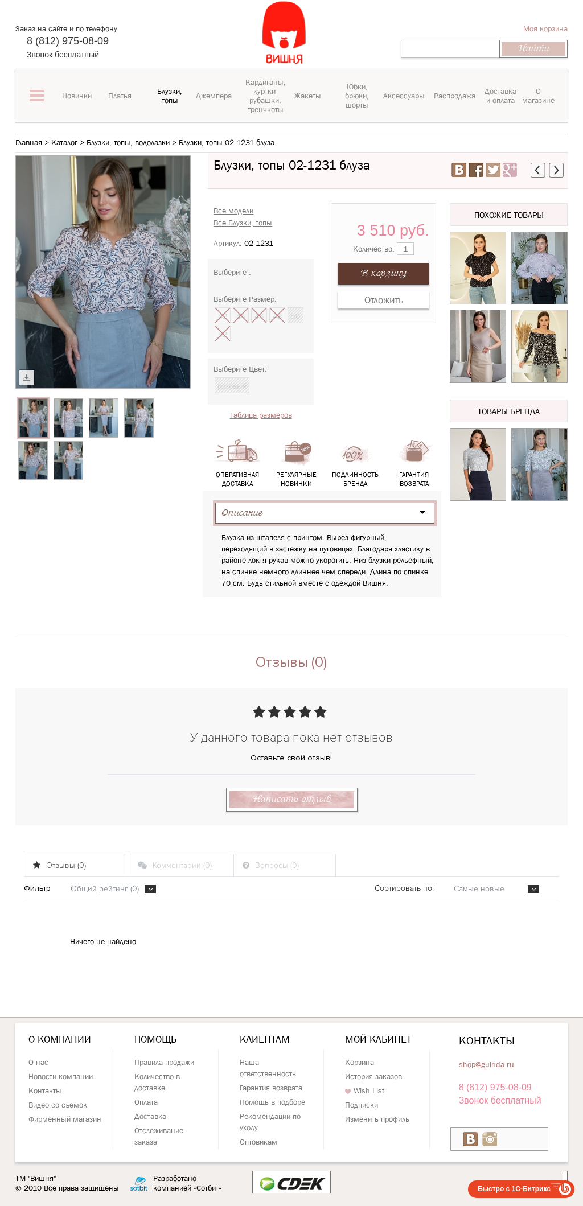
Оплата (146, 1101)
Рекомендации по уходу (270, 1122)
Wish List (364, 1090)
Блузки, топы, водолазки (128, 142)
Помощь (155, 1039)
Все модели (233, 210)
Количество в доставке (157, 1082)
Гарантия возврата (414, 463)
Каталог (64, 142)
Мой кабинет (378, 1039)
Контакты (44, 1090)
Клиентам (265, 1039)
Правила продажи (164, 1062)
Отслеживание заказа (158, 1136)
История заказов (373, 1076)
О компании (59, 1039)
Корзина (359, 1062)
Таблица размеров (261, 414)
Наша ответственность (268, 1067)
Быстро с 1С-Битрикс (514, 1189)
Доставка (150, 1116)
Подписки (361, 1104)
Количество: (383, 248)
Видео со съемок (57, 1104)
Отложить (383, 300)
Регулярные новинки (296, 463)
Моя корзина (545, 28)
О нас (38, 1062)
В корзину (383, 273)
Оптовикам (258, 1141)
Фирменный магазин (64, 1118)
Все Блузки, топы (243, 222)
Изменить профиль (377, 1118)
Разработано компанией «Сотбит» (187, 1183)
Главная (28, 142)
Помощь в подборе (272, 1101)
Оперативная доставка (237, 463)
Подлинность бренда (355, 463)
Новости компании (60, 1076)
